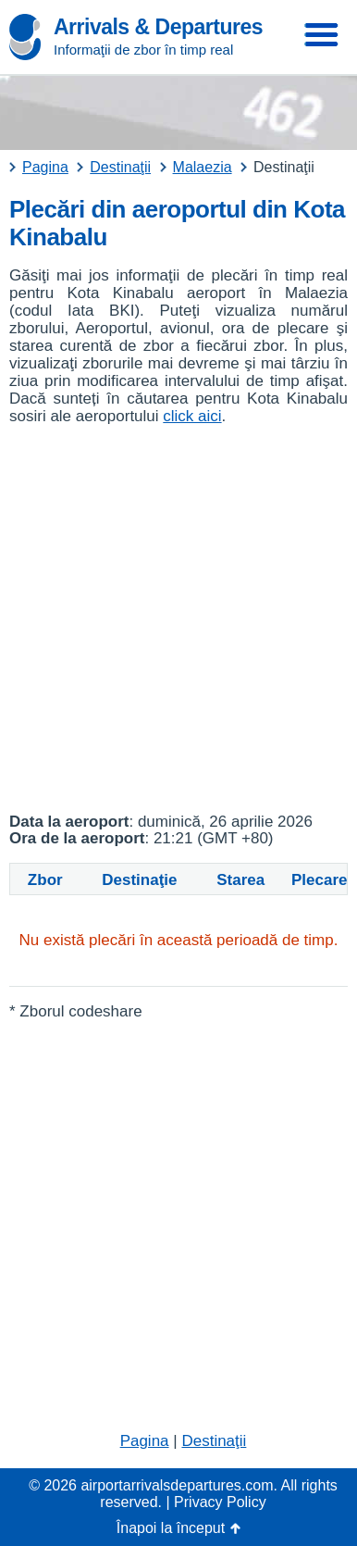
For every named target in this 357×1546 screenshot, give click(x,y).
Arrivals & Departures (158, 27)
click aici (192, 416)
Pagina (144, 1441)
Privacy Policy (220, 1502)
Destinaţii (213, 1441)
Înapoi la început (171, 1528)
